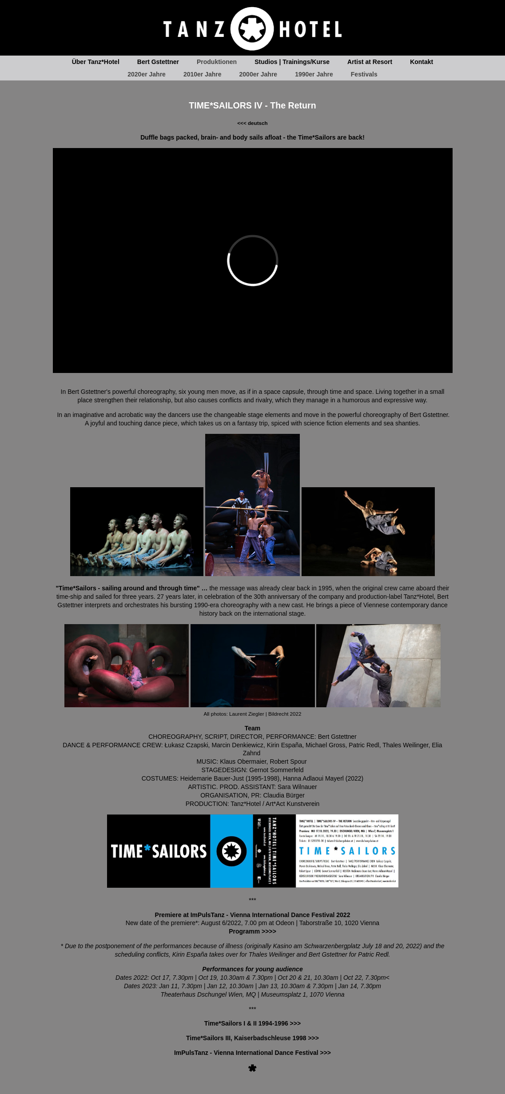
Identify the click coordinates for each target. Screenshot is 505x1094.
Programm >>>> (252, 931)
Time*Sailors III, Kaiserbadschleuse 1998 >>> (252, 1038)
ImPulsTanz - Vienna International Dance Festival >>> (252, 1052)
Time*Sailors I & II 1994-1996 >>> (252, 1023)
